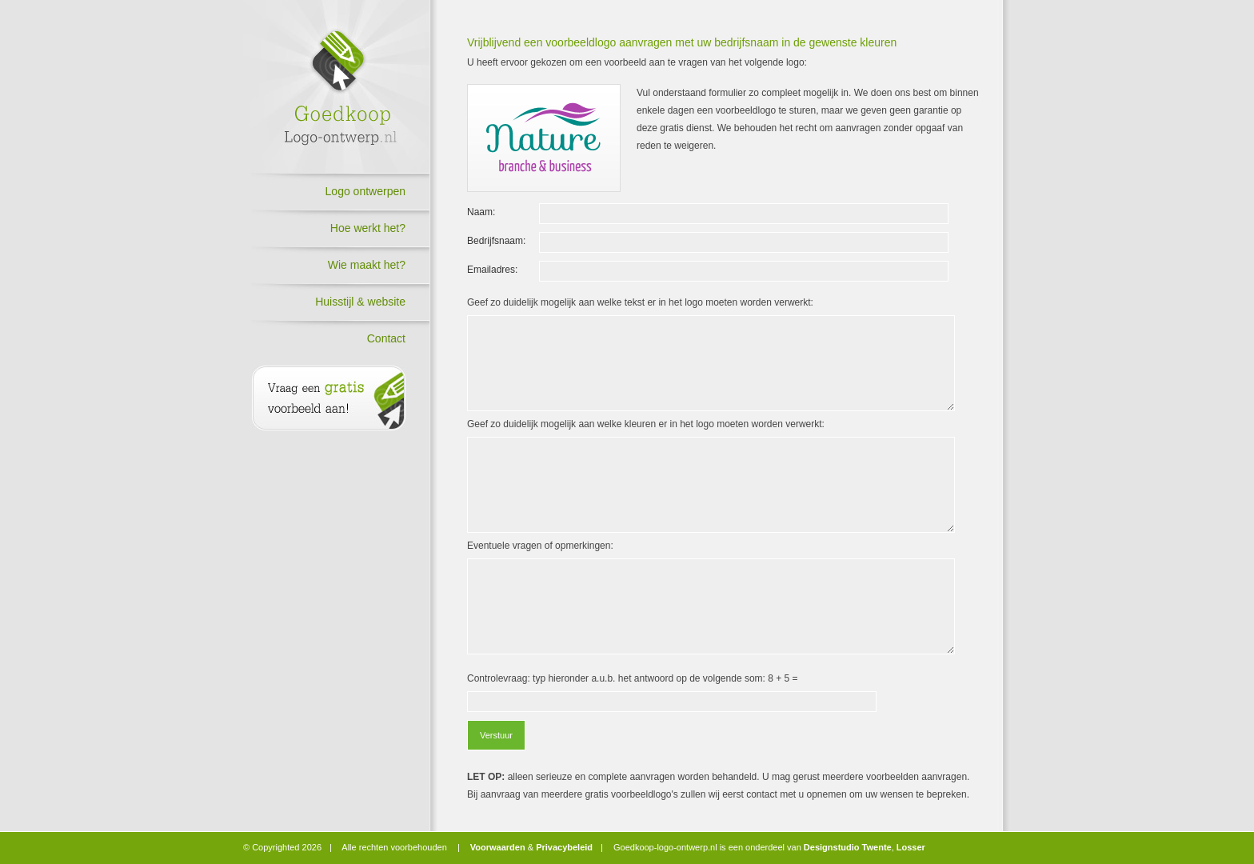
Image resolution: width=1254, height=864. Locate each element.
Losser (911, 847)
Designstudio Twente (848, 847)
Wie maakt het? (366, 264)
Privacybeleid (564, 847)
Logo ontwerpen (365, 191)
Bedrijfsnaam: (496, 240)
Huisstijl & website (360, 301)
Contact (386, 338)
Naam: (481, 212)
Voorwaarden (497, 847)
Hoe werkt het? (367, 228)
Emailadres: (492, 269)
